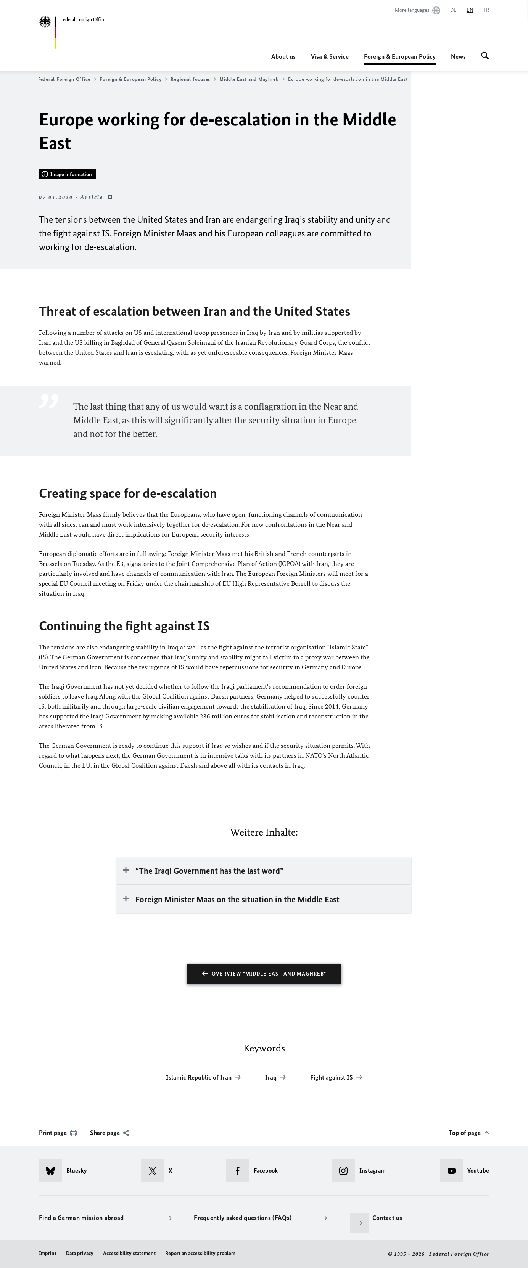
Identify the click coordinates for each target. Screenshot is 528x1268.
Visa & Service (330, 56)
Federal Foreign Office (66, 79)
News (458, 56)
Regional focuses (193, 79)
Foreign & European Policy (400, 56)
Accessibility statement (129, 1253)
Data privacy (79, 1253)
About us (283, 56)
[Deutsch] (453, 10)
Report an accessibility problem (200, 1253)
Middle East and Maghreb (252, 79)
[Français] (486, 10)
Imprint (47, 1253)
